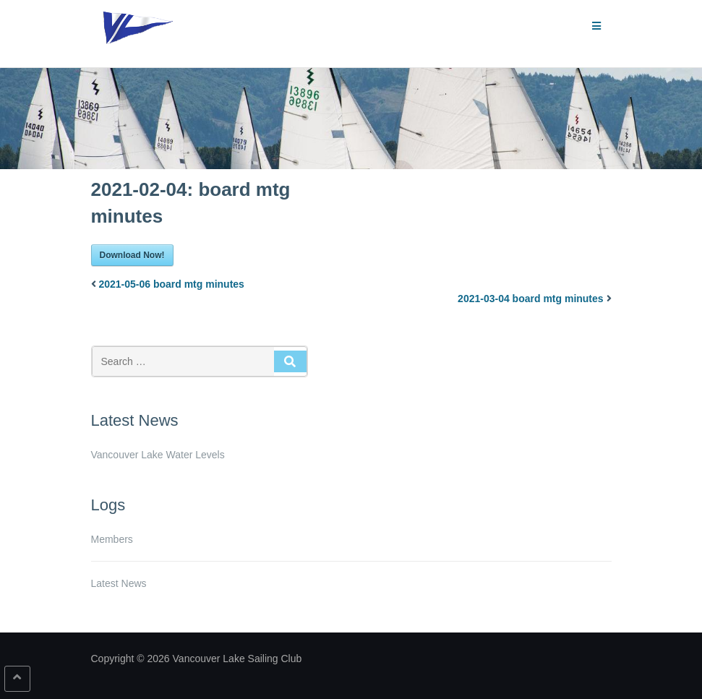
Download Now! (132, 255)
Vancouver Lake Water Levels (158, 454)
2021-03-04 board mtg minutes (531, 298)
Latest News (119, 583)
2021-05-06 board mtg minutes (171, 284)
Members (112, 539)
